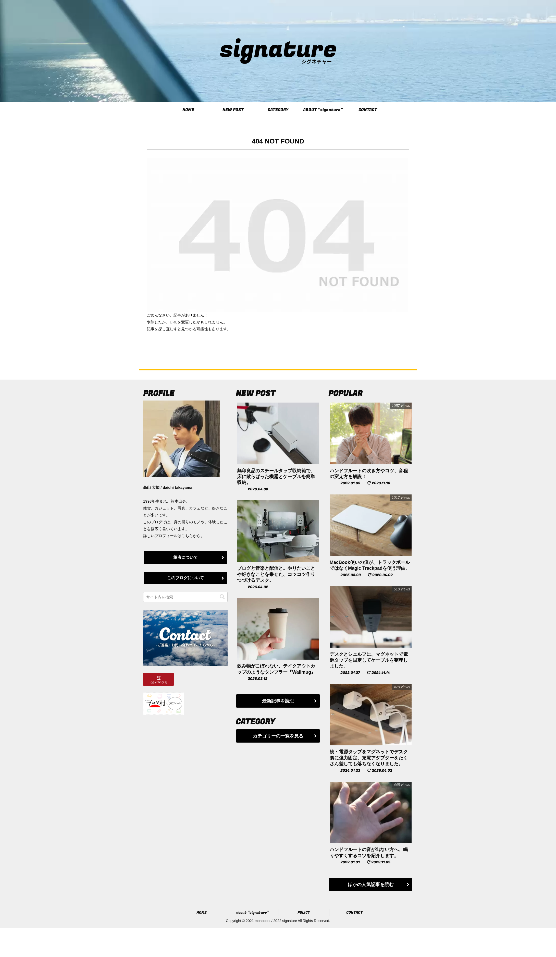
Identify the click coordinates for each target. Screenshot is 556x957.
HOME (201, 912)
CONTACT (354, 912)
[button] (222, 597)
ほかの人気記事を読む (371, 884)
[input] (185, 597)
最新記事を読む (278, 701)
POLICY (304, 912)
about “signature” (252, 912)
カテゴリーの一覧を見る (278, 735)
